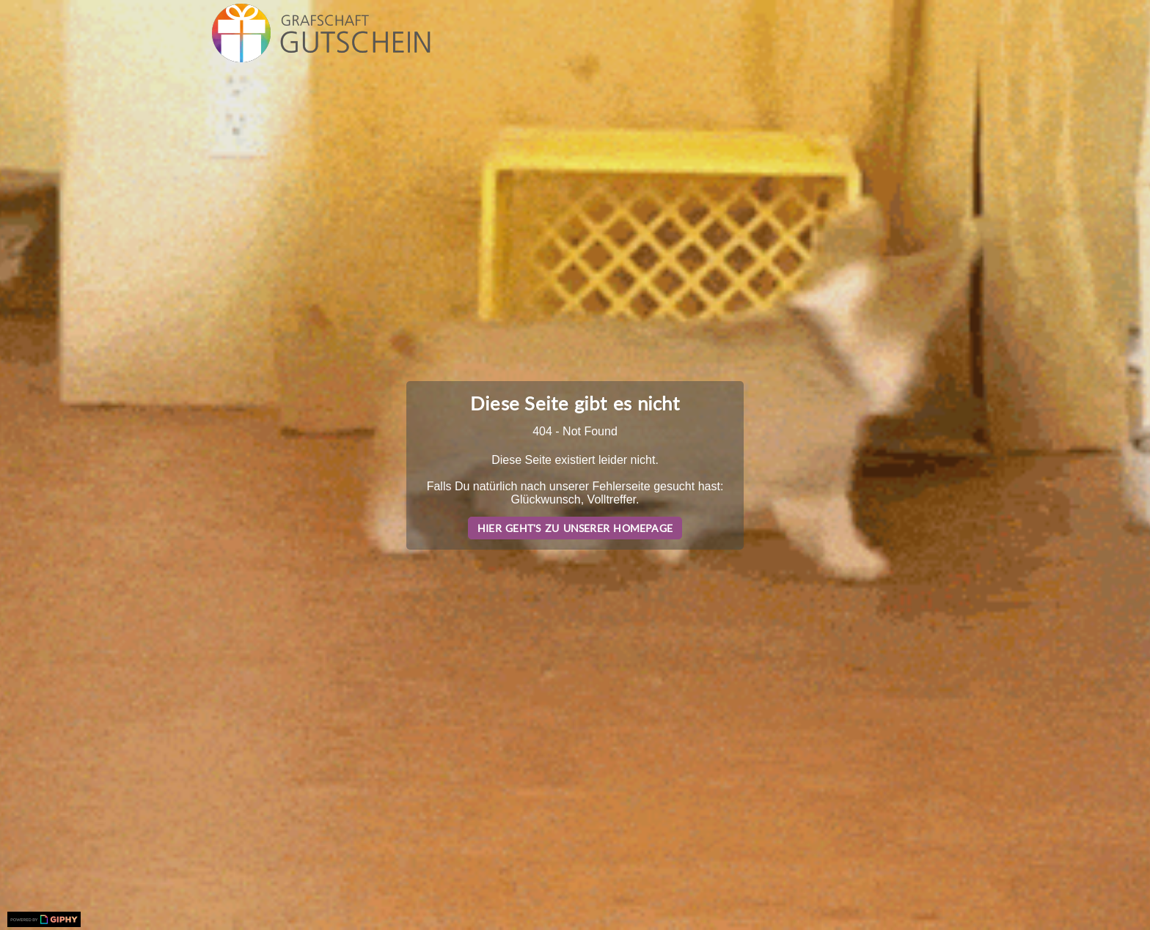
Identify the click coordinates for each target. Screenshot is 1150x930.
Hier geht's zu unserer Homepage (575, 528)
